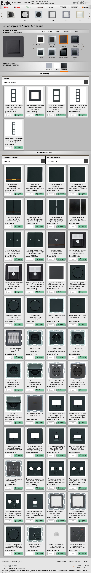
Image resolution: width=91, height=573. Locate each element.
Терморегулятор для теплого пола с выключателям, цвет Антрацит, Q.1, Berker (78, 547)
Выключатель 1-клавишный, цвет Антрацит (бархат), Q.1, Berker (35, 187)
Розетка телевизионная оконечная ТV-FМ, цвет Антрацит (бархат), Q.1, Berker (35, 481)
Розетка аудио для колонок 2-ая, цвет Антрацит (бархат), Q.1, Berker (35, 448)
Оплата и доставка (48, 3)
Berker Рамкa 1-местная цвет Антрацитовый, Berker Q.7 (35, 107)
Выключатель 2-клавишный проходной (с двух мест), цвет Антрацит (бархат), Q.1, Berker (35, 221)
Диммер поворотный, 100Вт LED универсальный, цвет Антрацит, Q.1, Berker (14, 318)
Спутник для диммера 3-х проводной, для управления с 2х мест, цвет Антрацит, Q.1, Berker (13, 548)
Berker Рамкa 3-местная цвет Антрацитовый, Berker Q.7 (14, 107)
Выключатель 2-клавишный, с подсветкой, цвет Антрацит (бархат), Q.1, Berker (13, 221)
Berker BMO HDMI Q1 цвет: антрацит (35, 414)
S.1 (80, 20)
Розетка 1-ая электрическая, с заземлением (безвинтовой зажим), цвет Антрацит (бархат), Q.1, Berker (35, 352)
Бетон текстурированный (76, 58)
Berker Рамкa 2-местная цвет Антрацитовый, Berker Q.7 (56, 107)
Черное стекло (63, 57)
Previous (2, 15)
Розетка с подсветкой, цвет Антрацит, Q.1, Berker (14, 480)
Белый (56, 69)
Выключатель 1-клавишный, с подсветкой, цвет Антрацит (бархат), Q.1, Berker (13, 188)
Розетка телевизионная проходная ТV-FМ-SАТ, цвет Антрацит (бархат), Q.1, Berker (14, 514)
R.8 (39, 20)
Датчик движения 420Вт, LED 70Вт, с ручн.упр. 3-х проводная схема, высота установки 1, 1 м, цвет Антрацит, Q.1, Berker (35, 287)
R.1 (11, 20)
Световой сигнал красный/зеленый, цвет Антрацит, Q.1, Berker (77, 513)
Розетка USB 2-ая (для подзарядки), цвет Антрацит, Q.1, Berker (56, 415)
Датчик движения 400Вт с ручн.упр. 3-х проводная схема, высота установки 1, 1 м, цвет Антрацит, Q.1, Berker (78, 254)
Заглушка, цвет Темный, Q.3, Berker (56, 316)
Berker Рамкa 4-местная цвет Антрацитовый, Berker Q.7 (78, 107)
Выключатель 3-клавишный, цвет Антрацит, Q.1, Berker (78, 219)
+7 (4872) (22, 3)
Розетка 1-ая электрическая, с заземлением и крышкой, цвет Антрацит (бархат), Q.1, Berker (35, 385)
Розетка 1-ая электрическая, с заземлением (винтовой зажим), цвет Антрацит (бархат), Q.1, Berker (56, 351)
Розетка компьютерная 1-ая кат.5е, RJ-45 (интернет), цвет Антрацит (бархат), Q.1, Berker (56, 449)
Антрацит (64, 69)
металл (66, 31)
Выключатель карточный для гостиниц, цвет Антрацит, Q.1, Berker (56, 252)
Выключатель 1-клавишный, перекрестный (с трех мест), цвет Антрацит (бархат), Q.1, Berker (56, 188)
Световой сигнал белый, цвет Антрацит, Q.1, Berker (56, 513)
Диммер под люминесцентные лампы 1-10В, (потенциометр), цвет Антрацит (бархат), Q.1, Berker (35, 320)
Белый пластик (40, 45)
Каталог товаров (74, 561)
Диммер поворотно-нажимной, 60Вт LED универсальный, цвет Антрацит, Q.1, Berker (78, 285)
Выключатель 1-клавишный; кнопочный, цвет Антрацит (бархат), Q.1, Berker (78, 187)
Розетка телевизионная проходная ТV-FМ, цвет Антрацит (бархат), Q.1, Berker (78, 481)
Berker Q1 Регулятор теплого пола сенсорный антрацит (56, 546)
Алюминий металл (52, 58)
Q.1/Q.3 (52, 20)
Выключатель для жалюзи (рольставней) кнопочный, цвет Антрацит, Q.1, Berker (13, 252)
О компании (61, 561)
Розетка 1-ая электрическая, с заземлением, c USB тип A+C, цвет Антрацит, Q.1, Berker (78, 384)
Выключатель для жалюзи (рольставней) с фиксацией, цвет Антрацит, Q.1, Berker (35, 252)
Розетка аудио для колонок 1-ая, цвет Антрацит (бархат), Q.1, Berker (13, 448)
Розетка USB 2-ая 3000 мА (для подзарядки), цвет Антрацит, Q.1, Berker (77, 416)
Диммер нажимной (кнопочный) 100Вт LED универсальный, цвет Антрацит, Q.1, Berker (56, 285)
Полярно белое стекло (40, 58)
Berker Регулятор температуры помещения (35, 546)
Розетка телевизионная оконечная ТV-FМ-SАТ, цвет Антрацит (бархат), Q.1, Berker (56, 481)
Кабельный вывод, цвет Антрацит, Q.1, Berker (78, 316)
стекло (57, 31)
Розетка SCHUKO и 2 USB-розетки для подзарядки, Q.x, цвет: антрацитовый (56, 383)
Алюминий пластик (52, 45)
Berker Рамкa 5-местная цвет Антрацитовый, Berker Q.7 (14, 140)
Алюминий (49, 69)
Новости (86, 561)
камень (76, 31)
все (43, 31)
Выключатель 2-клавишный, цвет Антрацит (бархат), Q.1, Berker (56, 220)
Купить (18, 115)
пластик (49, 31)
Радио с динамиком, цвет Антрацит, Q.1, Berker (13, 349)
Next (89, 15)
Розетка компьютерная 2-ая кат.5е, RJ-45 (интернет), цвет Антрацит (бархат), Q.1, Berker (78, 449)
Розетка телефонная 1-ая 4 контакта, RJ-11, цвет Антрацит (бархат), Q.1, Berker (35, 514)
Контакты (45, 1)
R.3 (25, 20)
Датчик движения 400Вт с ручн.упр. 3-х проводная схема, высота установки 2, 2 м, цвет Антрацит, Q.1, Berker (14, 287)
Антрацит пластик (63, 45)
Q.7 (66, 20)
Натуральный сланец (75, 45)
